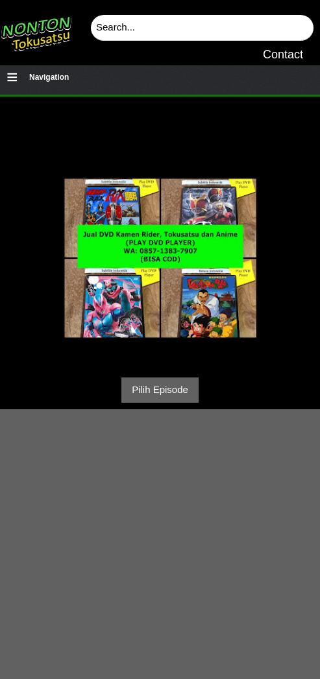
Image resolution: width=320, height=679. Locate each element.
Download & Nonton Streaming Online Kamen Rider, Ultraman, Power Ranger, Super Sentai (35, 29)
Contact (283, 54)
